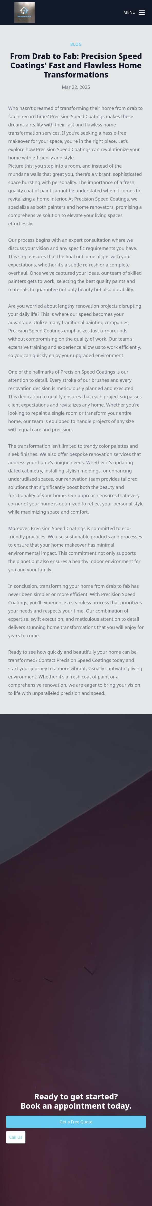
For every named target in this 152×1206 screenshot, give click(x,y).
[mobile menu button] (142, 12)
